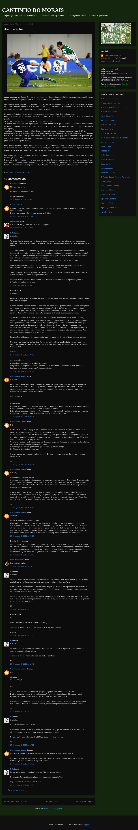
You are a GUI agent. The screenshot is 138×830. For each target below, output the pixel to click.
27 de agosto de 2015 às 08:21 (22, 417)
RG (11, 233)
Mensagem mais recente (15, 801)
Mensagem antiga (84, 801)
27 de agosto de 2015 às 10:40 (22, 555)
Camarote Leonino (108, 133)
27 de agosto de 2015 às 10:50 (22, 566)
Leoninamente (107, 168)
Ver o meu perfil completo (111, 61)
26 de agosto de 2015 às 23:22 (22, 200)
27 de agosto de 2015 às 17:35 (22, 764)
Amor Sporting (107, 116)
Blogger (86, 825)
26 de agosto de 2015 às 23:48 (22, 228)
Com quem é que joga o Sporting (114, 138)
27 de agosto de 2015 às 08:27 (22, 464)
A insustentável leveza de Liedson (115, 107)
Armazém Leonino (108, 120)
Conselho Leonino (108, 142)
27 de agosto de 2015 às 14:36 (22, 635)
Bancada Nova (107, 129)
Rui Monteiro (15, 184)
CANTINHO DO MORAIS (33, 10)
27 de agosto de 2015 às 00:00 (22, 285)
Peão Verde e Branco (110, 186)
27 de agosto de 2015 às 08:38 (22, 536)
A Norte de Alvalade (109, 112)
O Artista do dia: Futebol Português (115, 177)
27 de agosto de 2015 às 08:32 (22, 508)
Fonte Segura (106, 147)
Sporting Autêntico (108, 199)
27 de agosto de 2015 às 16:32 (22, 712)
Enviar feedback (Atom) (53, 809)
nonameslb (14, 221)
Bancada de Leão (108, 125)
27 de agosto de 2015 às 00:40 (22, 355)
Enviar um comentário (16, 790)
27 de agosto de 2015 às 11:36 (22, 609)
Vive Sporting (106, 212)
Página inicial (51, 801)
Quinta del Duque (108, 190)
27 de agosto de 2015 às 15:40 (22, 664)
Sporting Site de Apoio (110, 208)
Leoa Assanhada (108, 160)
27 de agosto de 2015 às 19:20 (22, 785)
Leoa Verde (106, 164)
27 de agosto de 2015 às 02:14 (22, 371)
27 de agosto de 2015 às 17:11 (22, 745)
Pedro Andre (15, 205)
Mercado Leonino (108, 173)
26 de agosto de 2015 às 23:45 (22, 216)
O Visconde (106, 181)
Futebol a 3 (105, 151)
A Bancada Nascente (109, 99)
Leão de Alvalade (17, 560)
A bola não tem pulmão (110, 103)
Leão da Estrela (107, 155)
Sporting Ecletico (108, 203)
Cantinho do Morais (18, 376)
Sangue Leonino (108, 194)
